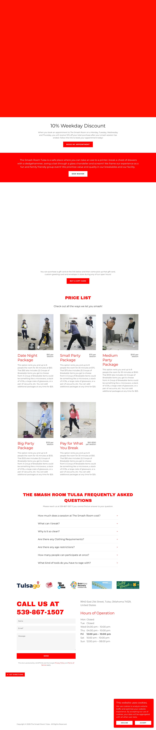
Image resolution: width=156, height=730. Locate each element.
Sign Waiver (78, 174)
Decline (124, 723)
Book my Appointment (78, 144)
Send (46, 656)
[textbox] (46, 621)
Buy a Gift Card (78, 281)
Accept (143, 723)
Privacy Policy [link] (60, 663)
